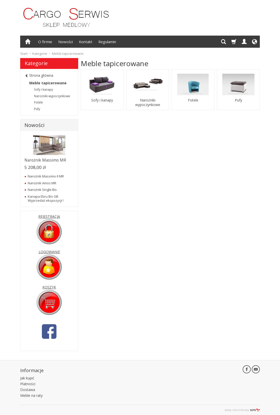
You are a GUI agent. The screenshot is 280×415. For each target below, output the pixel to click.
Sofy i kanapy (102, 100)
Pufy (238, 100)
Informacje (32, 370)
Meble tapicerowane (48, 83)
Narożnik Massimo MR (45, 160)
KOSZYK (49, 287)
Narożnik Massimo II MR (46, 176)
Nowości (65, 41)
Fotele (193, 100)
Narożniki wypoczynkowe (147, 102)
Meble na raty (31, 395)
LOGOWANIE (49, 251)
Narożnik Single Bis (42, 189)
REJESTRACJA (49, 216)
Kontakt (85, 41)
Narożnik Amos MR (42, 183)
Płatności (27, 383)
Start (23, 53)
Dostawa (27, 389)
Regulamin (107, 41)
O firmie (45, 41)
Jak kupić (27, 378)
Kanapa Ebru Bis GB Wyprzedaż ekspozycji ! (46, 198)
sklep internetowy (242, 410)
